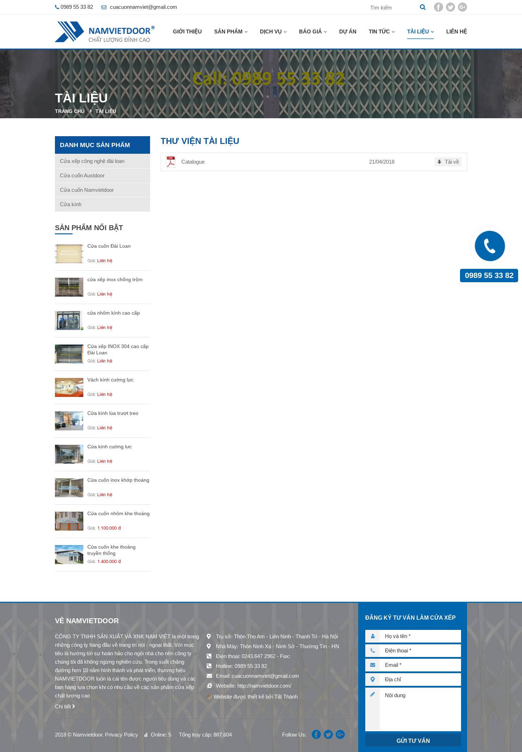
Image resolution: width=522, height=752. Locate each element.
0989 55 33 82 (489, 275)
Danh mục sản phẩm (95, 144)
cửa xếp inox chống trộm (115, 279)
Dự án (347, 31)
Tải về (452, 162)
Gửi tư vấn (413, 741)
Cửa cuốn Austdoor (82, 175)
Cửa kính (70, 204)
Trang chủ (70, 111)
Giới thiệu (187, 31)
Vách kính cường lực (110, 380)
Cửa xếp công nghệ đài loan (92, 161)
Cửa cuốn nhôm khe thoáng (118, 513)
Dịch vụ (271, 31)
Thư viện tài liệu (200, 141)
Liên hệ (456, 31)
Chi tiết (63, 706)
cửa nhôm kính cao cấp (113, 313)
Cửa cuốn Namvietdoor (87, 190)
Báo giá (310, 31)
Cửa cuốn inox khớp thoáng (118, 480)
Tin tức (379, 31)
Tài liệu (418, 31)
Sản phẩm (228, 31)
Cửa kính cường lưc (109, 446)
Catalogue (193, 162)
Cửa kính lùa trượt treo (112, 413)
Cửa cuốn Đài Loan (109, 246)
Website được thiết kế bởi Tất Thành (252, 697)
